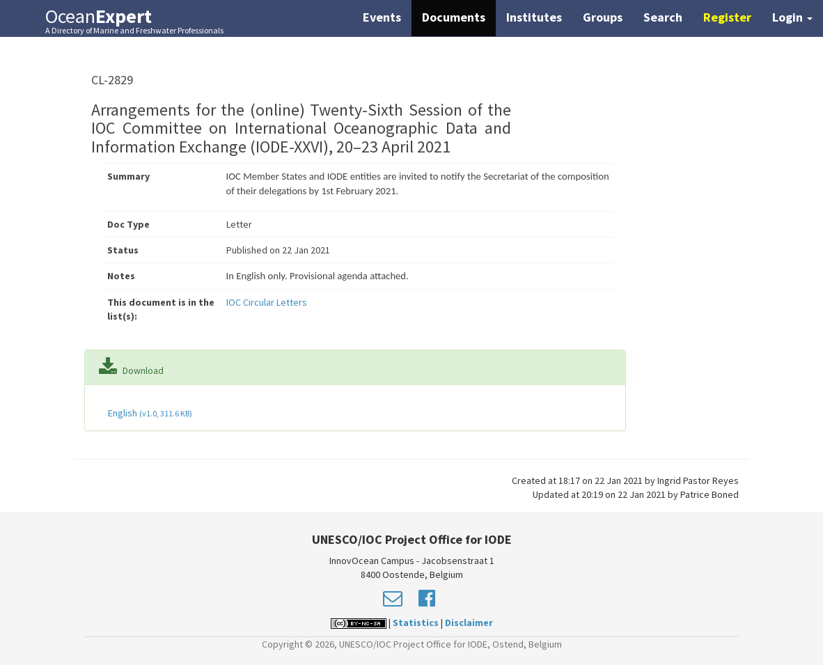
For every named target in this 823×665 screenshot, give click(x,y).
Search (662, 17)
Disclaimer (469, 622)
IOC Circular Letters (266, 302)
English (149, 413)
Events (382, 17)
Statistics (416, 622)
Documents (453, 17)
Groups (602, 17)
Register (727, 17)
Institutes (534, 17)
